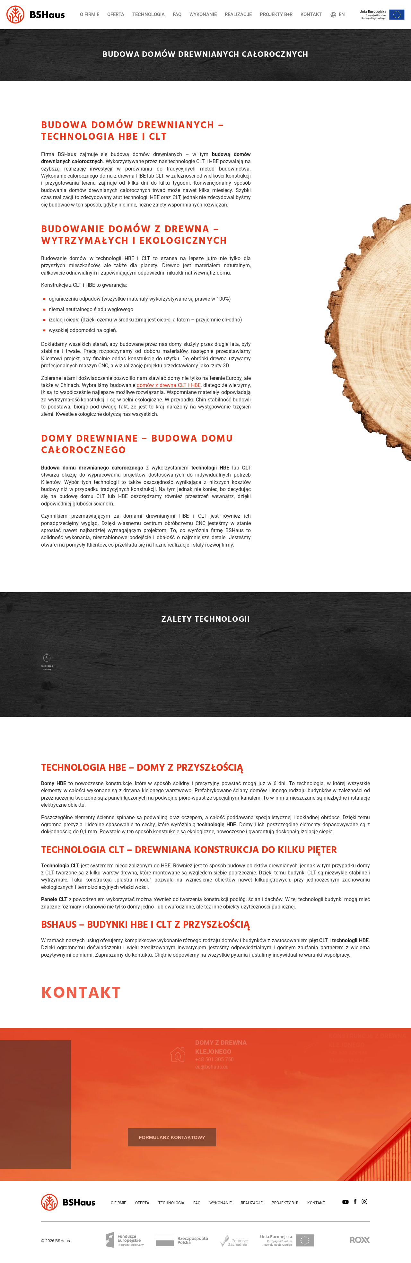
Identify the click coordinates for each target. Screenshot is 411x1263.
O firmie (89, 14)
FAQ (177, 14)
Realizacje (238, 14)
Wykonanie (203, 14)
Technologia (148, 14)
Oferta (115, 14)
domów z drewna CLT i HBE (169, 387)
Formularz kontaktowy (131, 1137)
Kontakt (311, 14)
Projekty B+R (276, 14)
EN (337, 14)
